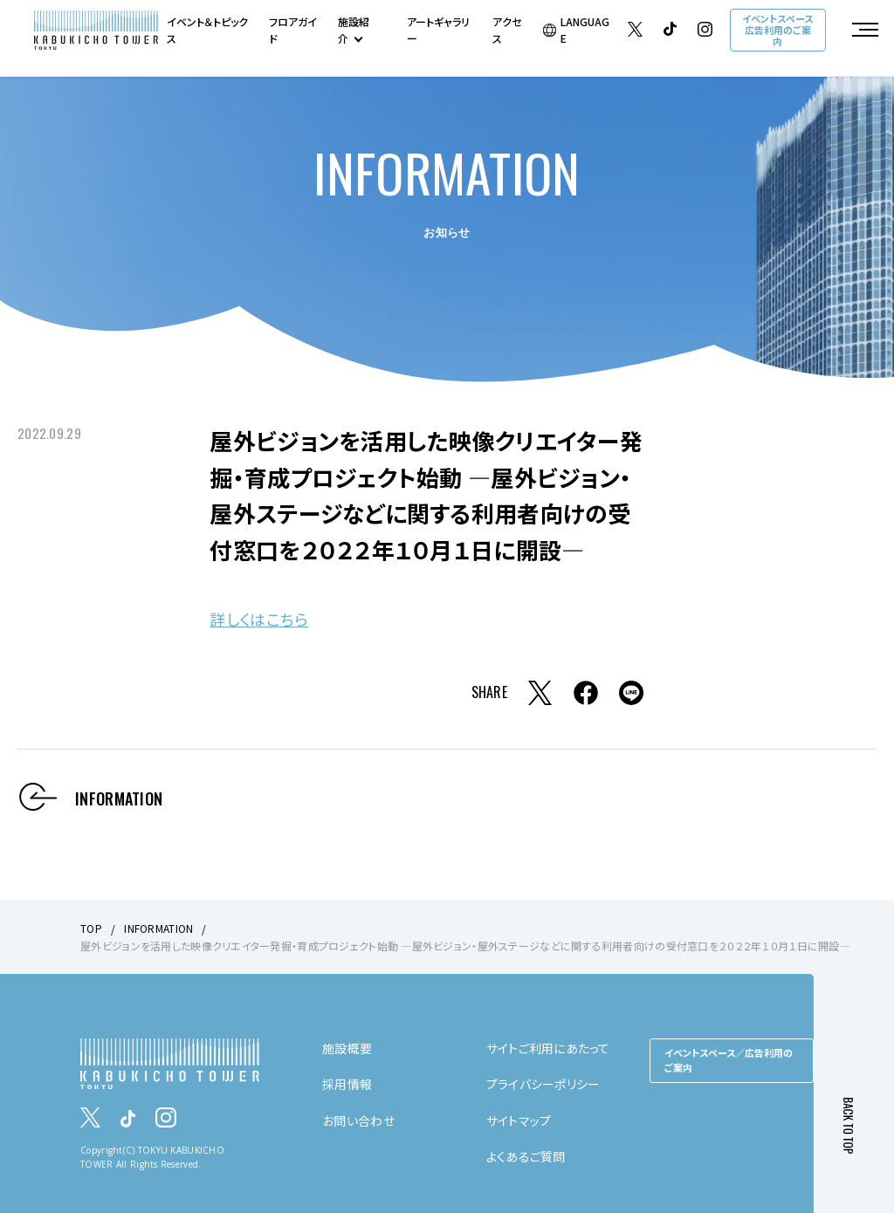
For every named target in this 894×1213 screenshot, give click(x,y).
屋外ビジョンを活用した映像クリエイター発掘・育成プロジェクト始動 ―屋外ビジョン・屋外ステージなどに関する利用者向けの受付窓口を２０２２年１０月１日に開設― (465, 945)
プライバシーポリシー (543, 1084)
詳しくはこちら (259, 618)
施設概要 (347, 1048)
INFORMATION (158, 928)
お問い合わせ (358, 1120)
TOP (91, 928)
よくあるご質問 (526, 1156)
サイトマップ (519, 1120)
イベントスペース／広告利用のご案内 (728, 1060)
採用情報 (347, 1084)
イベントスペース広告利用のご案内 (777, 29)
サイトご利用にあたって (548, 1048)
